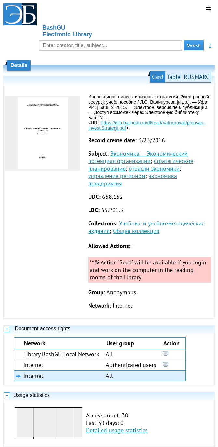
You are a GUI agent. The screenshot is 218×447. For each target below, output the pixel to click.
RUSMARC (196, 77)
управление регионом (116, 176)
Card (157, 77)
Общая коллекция (136, 231)
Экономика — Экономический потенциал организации (138, 157)
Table (173, 77)
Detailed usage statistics (117, 430)
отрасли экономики (154, 168)
